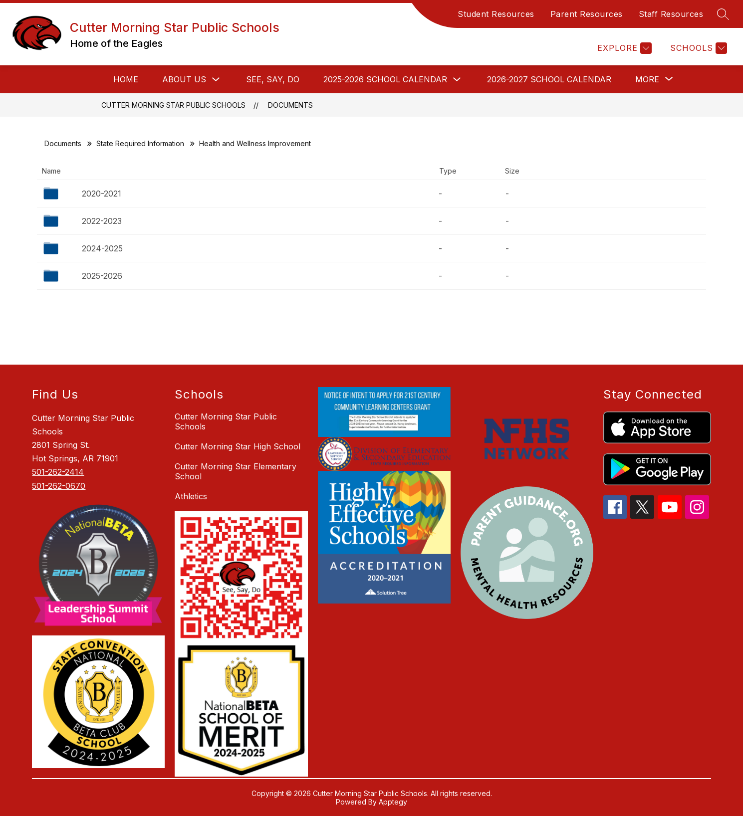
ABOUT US (184, 79)
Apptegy (393, 802)
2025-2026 (102, 276)
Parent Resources (586, 14)
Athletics (191, 496)
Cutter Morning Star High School (237, 446)
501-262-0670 (58, 486)
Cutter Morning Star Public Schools (173, 105)
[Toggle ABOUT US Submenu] (216, 79)
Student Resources (496, 14)
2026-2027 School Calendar (549, 79)
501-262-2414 (58, 472)
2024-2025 (102, 248)
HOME (125, 79)
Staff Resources (671, 14)
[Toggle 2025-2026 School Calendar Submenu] (457, 79)
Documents (290, 105)
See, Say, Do (272, 79)
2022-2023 (102, 221)
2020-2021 (101, 194)
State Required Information (140, 143)
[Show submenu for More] (647, 79)
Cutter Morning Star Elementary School (235, 471)
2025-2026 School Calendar (385, 79)
